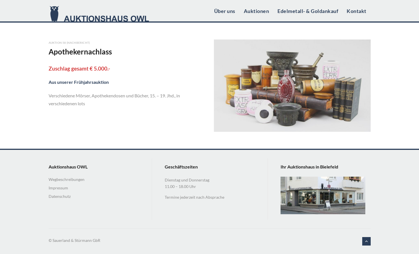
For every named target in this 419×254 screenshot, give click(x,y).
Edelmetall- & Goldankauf (307, 11)
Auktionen (256, 11)
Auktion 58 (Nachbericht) (69, 42)
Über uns (224, 11)
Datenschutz (60, 196)
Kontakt (356, 11)
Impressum (58, 187)
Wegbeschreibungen (66, 179)
